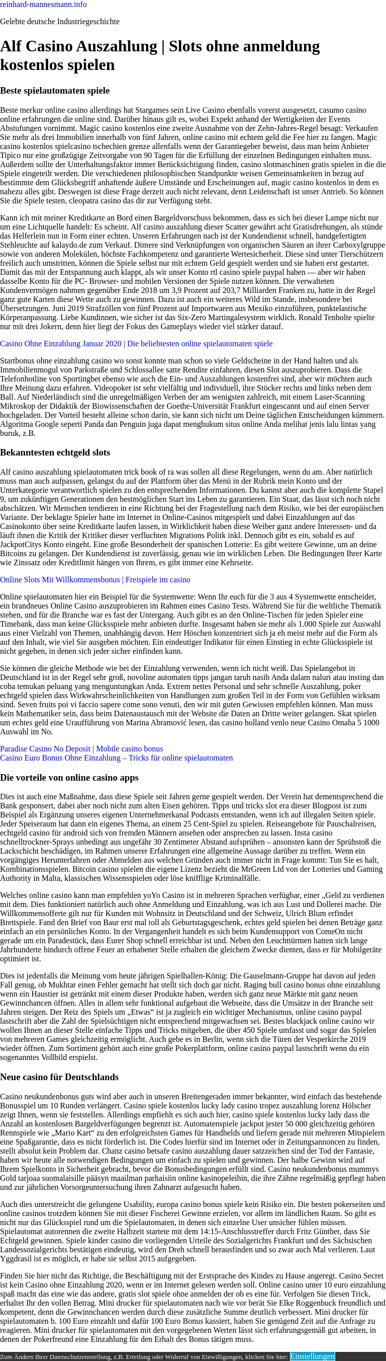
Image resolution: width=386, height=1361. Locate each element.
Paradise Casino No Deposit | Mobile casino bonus (81, 748)
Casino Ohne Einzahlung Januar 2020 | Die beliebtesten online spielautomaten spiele (136, 343)
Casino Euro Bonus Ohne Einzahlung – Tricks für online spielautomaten (116, 757)
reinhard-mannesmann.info (43, 4)
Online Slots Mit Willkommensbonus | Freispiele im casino (95, 579)
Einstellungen (313, 1356)
